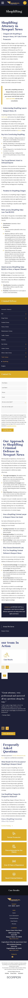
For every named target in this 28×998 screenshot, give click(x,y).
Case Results (14, 921)
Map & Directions (13, 938)
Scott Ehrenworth (14, 915)
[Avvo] (15, 957)
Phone (3, 392)
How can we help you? (7, 406)
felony (19, 130)
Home (14, 913)
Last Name (4, 387)
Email (3, 397)
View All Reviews (8, 733)
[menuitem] (14, 309)
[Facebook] (12, 957)
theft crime (4, 117)
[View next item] (7, 667)
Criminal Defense (14, 918)
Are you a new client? (7, 402)
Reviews (14, 924)
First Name (4, 383)
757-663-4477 (14, 906)
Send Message (7, 430)
